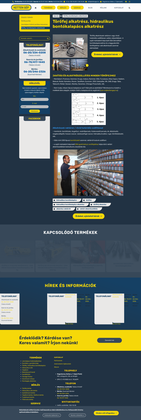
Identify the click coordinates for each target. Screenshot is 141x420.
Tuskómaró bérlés (28, 395)
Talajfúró (25, 368)
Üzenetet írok (109, 339)
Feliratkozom (34, 111)
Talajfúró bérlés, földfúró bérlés (33, 393)
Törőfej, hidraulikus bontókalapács (34, 364)
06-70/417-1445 (34, 62)
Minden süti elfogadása (106, 413)
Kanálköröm (26, 373)
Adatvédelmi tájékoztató (62, 362)
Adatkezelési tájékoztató (51, 415)
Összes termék (27, 17)
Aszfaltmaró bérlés (28, 391)
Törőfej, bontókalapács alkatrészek (33, 28)
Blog (90, 8)
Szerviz (77, 8)
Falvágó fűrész (27, 375)
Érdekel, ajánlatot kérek (107, 54)
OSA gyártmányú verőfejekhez (87, 144)
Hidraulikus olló (27, 366)
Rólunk (103, 8)
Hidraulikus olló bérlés (29, 389)
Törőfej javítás (26, 21)
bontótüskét (75, 140)
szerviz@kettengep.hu (108, 90)
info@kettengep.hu (93, 1)
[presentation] (53, 65)
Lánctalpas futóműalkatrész (31, 359)
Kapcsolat (119, 8)
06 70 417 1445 (43, 1)
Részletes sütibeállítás (77, 415)
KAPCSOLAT (58, 356)
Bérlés (63, 8)
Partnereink (58, 359)
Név (34, 96)
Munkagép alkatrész (29, 379)
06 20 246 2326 (58, 1)
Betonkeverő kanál (28, 370)
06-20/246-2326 (35, 71)
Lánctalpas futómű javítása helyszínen (34, 24)
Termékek (48, 8)
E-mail (34, 103)
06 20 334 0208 (27, 1)
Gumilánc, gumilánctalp (30, 361)
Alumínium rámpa (28, 377)
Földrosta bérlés (27, 398)
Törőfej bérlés (26, 387)
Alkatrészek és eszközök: (75, 295)
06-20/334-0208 (34, 52)
